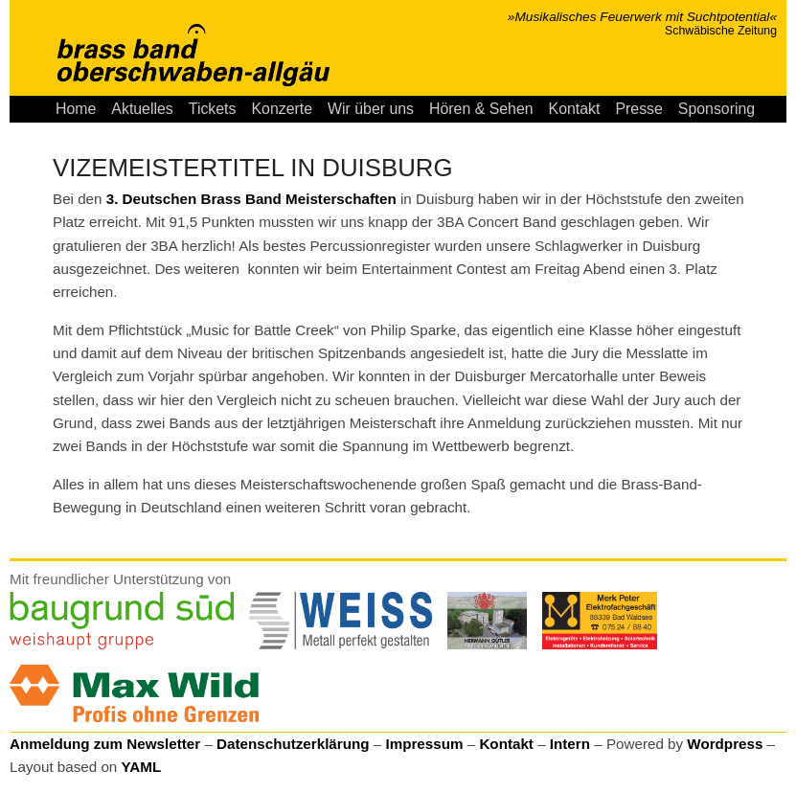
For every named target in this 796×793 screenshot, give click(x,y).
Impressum (424, 744)
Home (76, 109)
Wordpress (724, 744)
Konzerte (281, 109)
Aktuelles (141, 109)
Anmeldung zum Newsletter (105, 744)
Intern (570, 744)
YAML (142, 767)
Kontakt (575, 109)
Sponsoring (716, 109)
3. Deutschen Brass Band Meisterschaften (251, 199)
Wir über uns (371, 109)
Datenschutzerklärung (293, 744)
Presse (638, 109)
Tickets (213, 109)
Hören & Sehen (481, 109)
